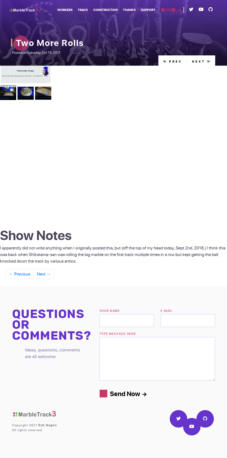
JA (176, 10)
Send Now (128, 393)
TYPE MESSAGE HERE (117, 334)
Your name (109, 311)
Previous (19, 274)
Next (201, 61)
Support (148, 10)
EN (166, 10)
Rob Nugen (47, 425)
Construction (105, 10)
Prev (172, 61)
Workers (65, 10)
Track (83, 10)
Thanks (129, 10)
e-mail (167, 311)
